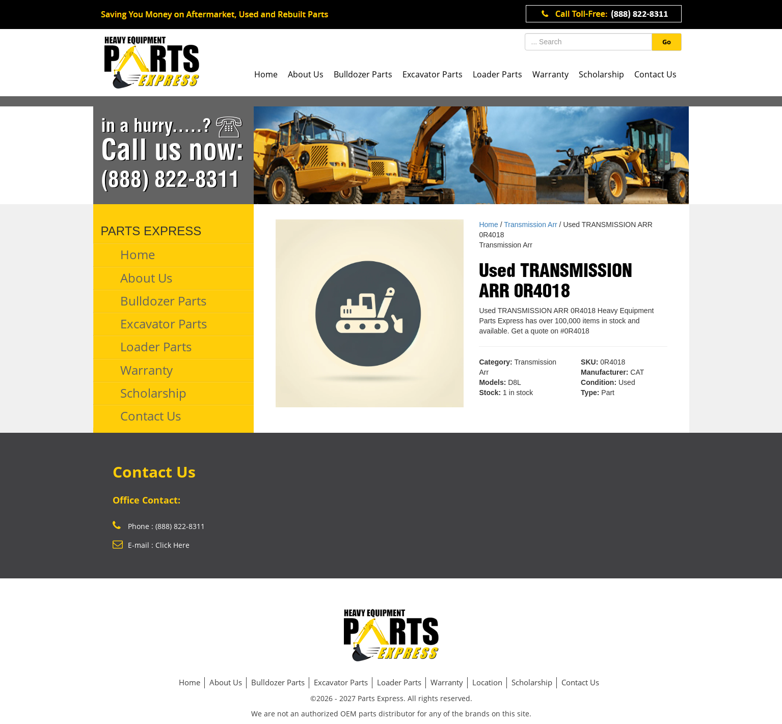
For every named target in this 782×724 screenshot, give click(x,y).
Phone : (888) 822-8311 (159, 526)
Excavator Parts (432, 74)
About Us (305, 74)
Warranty (550, 74)
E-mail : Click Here (151, 545)
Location (487, 682)
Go (666, 41)
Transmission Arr (530, 224)
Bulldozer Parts (363, 74)
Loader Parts (497, 74)
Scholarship (601, 74)
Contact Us (655, 74)
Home (266, 74)
